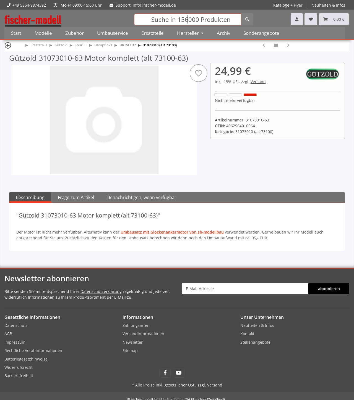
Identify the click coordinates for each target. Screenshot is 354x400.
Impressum (14, 342)
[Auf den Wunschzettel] (198, 73)
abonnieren (329, 288)
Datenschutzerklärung (101, 291)
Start (16, 33)
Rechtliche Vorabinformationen (33, 350)
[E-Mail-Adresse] (244, 289)
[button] (297, 19)
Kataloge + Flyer (288, 5)
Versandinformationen (143, 333)
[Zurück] (8, 45)
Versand (258, 81)
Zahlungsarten (136, 325)
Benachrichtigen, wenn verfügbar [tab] (141, 197)
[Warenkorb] (334, 19)
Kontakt (247, 333)
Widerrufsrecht (18, 367)
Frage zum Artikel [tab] (76, 197)
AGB (8, 333)
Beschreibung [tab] (30, 197)
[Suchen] (187, 19)
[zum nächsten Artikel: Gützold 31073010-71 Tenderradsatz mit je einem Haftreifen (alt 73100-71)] (288, 45)
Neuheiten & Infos (328, 5)
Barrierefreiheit (18, 375)
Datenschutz (16, 325)
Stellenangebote (255, 342)
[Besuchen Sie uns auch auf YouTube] (178, 373)
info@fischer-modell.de (154, 5)
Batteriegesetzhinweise (26, 359)
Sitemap (130, 350)
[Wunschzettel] (311, 19)
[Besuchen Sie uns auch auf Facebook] (165, 373)
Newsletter (133, 342)
